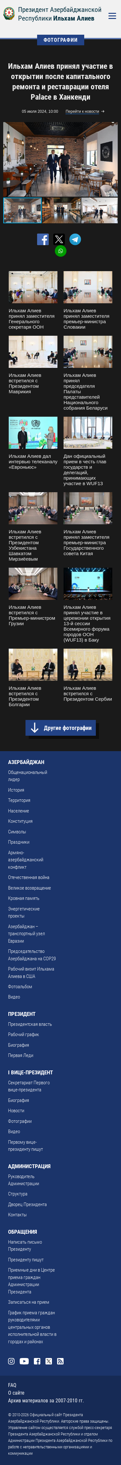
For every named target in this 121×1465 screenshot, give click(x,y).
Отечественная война (28, 877)
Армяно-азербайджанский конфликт (25, 860)
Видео (14, 997)
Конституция (20, 821)
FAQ (12, 1385)
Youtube (24, 1361)
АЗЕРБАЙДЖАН (26, 762)
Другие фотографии (68, 727)
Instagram (11, 1361)
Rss (60, 1361)
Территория (19, 800)
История (16, 790)
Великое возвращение (29, 888)
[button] (112, 159)
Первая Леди (20, 1055)
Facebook (37, 1361)
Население (18, 811)
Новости (16, 1111)
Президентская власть (30, 1024)
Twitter (48, 1361)
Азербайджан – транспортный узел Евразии (26, 934)
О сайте (16, 1393)
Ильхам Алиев (73, 18)
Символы (17, 832)
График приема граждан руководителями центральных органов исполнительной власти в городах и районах (32, 1327)
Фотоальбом (20, 987)
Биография (18, 1045)
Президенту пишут (26, 1260)
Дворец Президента (27, 1204)
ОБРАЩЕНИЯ (22, 1232)
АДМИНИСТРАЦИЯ (29, 1166)
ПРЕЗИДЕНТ (21, 1014)
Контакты (17, 1215)
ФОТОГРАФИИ (61, 40)
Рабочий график (23, 1034)
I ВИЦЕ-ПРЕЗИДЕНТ (30, 1072)
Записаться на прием (28, 1302)
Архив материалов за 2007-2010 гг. (46, 1401)
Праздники (18, 842)
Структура (17, 1194)
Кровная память (23, 898)
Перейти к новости (82, 111)
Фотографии (20, 1121)
